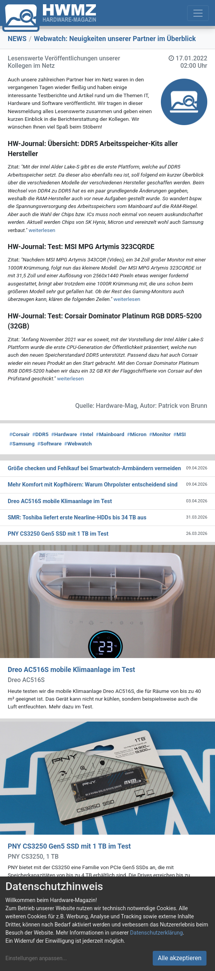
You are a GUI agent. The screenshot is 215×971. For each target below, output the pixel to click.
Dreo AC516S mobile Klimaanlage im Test (71, 670)
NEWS (17, 39)
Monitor (160, 434)
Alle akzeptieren (179, 958)
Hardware (64, 434)
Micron (137, 434)
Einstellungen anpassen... (36, 958)
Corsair (19, 434)
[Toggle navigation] (198, 13)
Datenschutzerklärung (156, 933)
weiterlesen (42, 230)
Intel (86, 434)
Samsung (21, 443)
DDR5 (40, 434)
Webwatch (78, 443)
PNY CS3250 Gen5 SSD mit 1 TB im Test (69, 846)
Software (49, 443)
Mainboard (110, 434)
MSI (179, 434)
